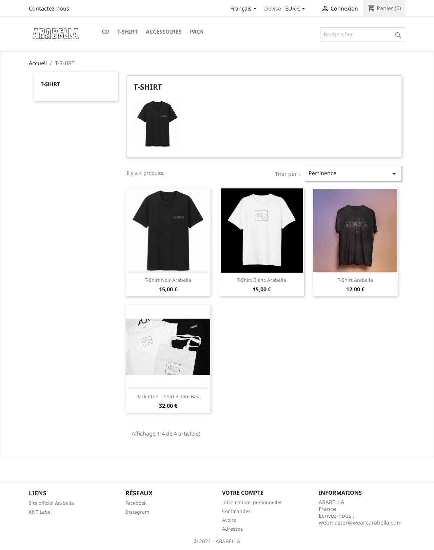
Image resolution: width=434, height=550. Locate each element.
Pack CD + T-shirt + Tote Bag (168, 396)
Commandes (236, 511)
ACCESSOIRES (164, 31)
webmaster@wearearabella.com (360, 522)
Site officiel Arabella (51, 503)
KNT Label (40, 512)
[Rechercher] (362, 34)
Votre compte (242, 492)
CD (105, 31)
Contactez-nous (49, 8)
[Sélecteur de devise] (296, 9)
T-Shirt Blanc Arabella (261, 280)
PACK (197, 31)
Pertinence (353, 173)
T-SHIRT (127, 31)
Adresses (232, 529)
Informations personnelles (252, 502)
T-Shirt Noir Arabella (168, 280)
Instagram (137, 512)
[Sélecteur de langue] (244, 9)
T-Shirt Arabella (355, 280)
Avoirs (229, 520)
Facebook (135, 503)
